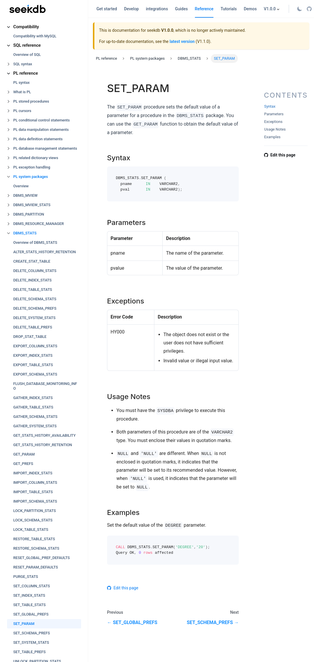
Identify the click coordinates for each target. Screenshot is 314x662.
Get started (106, 8)
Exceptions (273, 121)
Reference (204, 8)
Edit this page (122, 588)
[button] (44, 26)
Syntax (269, 106)
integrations (157, 8)
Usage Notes (275, 129)
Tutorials (229, 8)
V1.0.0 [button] (270, 8)
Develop (131, 8)
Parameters (274, 114)
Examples (272, 137)
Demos (250, 8)
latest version (182, 41)
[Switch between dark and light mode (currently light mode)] (299, 8)
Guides (181, 8)
